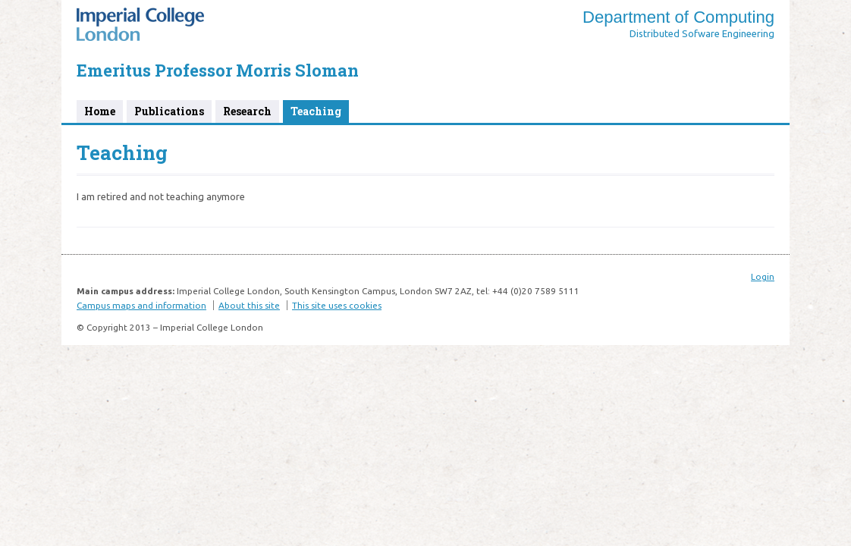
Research (247, 111)
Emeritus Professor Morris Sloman (218, 70)
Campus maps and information (141, 305)
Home (99, 111)
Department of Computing (678, 17)
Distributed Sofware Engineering (702, 33)
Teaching (315, 111)
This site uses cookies (337, 305)
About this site (249, 305)
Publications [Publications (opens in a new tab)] (169, 111)
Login (762, 276)
